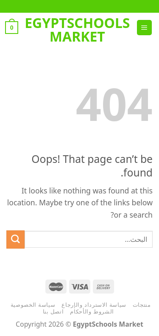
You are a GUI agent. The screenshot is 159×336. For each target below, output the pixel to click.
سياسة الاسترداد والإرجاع (93, 304)
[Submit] (15, 239)
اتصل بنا (53, 311)
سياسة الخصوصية (33, 304)
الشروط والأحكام (92, 311)
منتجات (142, 304)
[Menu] (144, 27)
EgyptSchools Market (77, 29)
